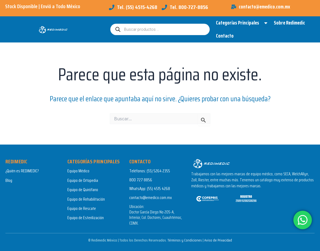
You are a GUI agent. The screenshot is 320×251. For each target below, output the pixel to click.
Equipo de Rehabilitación (86, 199)
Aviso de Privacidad (218, 240)
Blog (8, 180)
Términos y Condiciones (184, 240)
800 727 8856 (140, 179)
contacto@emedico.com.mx (150, 197)
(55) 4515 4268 (158, 188)
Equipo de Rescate (81, 208)
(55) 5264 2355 (158, 171)
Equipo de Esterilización (85, 218)
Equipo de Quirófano (82, 189)
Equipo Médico (78, 171)
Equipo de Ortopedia (82, 180)
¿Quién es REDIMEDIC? (22, 171)
